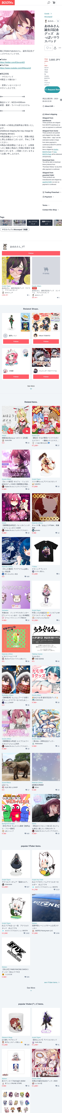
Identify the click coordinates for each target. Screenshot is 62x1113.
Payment (48, 197)
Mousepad (48, 17)
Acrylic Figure (6, 286)
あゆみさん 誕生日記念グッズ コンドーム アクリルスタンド (46, 292)
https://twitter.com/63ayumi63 (12, 62)
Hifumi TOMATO (44, 336)
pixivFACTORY (47, 182)
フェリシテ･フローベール (48, 371)
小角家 (11, 371)
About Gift (49, 106)
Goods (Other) (36, 286)
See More (31, 388)
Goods (46, 14)
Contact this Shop (50, 210)
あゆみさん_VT (17, 246)
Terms (45, 205)
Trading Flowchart (52, 192)
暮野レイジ (13, 336)
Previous (4, 28)
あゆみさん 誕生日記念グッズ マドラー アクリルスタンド (16, 289)
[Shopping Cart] (54, 2)
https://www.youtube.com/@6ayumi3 (15, 68)
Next (31, 28)
